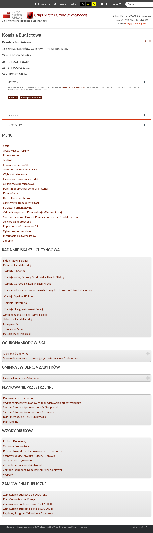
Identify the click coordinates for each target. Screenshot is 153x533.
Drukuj (146, 40)
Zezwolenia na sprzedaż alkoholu (23, 465)
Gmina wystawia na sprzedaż (20, 179)
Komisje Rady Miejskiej (17, 265)
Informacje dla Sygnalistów (19, 235)
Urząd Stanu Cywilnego (17, 460)
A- (114, 4)
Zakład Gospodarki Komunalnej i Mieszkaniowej (32, 212)
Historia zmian (15, 125)
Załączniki (12, 115)
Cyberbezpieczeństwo (17, 231)
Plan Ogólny (10, 421)
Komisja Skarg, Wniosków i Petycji (23, 309)
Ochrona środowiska (15, 353)
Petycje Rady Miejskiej (17, 333)
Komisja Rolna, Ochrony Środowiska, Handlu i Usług (34, 277)
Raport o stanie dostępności (20, 226)
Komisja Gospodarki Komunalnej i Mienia (27, 283)
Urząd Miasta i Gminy (16, 150)
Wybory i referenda (15, 174)
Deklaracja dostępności (17, 221)
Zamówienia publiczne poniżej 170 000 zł (28, 508)
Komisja (13, 97)
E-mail (150, 40)
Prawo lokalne (11, 155)
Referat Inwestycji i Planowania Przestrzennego (33, 451)
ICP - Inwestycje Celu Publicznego (24, 416)
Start (6, 145)
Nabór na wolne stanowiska (20, 169)
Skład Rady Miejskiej (15, 260)
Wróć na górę (140, 527)
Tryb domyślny (42, 4)
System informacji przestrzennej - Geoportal (30, 407)
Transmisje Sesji (13, 329)
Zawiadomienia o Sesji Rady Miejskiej (25, 314)
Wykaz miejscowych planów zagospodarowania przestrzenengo (42, 402)
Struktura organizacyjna (17, 207)
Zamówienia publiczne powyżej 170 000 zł (29, 504)
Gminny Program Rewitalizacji (21, 202)
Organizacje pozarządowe (19, 183)
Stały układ (102, 4)
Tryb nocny (60, 4)
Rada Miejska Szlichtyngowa (73, 87)
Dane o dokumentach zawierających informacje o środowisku (40, 358)
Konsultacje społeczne (17, 198)
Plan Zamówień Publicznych (20, 499)
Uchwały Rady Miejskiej (17, 319)
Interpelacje (10, 324)
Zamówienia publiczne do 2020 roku (25, 494)
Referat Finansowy (14, 441)
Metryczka (12, 82)
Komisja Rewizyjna (14, 270)
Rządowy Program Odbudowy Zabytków (28, 513)
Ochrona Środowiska (16, 446)
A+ (120, 4)
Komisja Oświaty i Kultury (19, 296)
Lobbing (8, 240)
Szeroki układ (106, 4)
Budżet (7, 160)
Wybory (8, 474)
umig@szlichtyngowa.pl (137, 23)
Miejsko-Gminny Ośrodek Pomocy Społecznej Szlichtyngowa (40, 216)
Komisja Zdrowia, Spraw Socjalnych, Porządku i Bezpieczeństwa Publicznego (48, 290)
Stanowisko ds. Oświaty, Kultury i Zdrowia (29, 455)
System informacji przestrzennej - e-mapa (28, 412)
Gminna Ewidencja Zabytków (21, 378)
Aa (83, 4)
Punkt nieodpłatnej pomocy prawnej (25, 188)
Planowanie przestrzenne (18, 398)
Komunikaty (10, 193)
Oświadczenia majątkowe (18, 165)
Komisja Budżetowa (31, 97)
